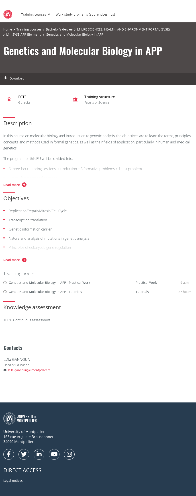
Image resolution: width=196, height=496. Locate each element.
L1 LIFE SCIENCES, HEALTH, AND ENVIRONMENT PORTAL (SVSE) (123, 29)
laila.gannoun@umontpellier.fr (29, 370)
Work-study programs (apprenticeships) (85, 14)
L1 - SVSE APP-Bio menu (23, 34)
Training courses (33, 14)
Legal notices (13, 480)
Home (7, 29)
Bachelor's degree (59, 29)
